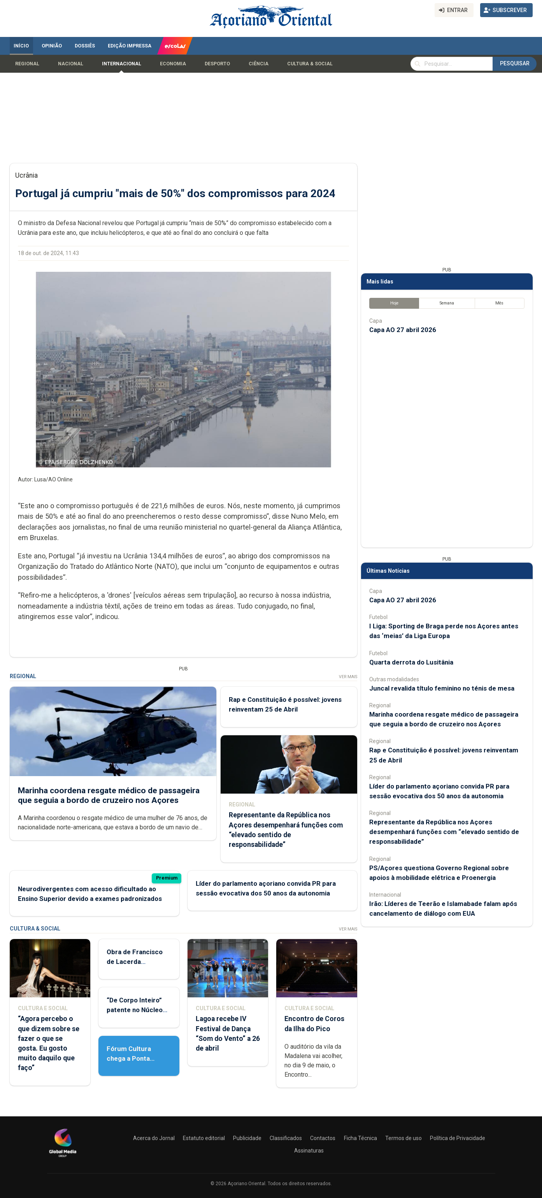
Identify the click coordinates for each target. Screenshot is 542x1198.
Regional (27, 63)
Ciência (258, 63)
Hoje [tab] (394, 303)
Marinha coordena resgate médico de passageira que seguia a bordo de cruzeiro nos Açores (109, 795)
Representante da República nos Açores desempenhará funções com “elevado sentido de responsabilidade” (444, 831)
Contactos (322, 1138)
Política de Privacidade (457, 1138)
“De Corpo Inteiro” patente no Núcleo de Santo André (135, 1009)
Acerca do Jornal (154, 1138)
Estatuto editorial (204, 1138)
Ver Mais (348, 676)
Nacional (70, 63)
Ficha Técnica (360, 1138)
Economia (173, 63)
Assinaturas (309, 1150)
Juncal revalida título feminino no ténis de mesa (441, 688)
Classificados (286, 1138)
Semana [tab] (446, 303)
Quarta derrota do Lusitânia (411, 662)
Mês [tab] (499, 303)
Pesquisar (515, 63)
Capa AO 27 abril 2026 (402, 330)
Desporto (217, 63)
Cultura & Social (310, 63)
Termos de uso (403, 1138)
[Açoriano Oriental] (62, 1158)
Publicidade (247, 1138)
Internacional (121, 63)
